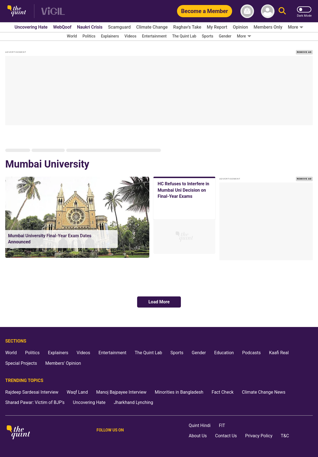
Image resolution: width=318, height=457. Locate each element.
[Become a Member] (204, 11)
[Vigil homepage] (53, 11)
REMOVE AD (304, 52)
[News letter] (247, 11)
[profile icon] (268, 11)
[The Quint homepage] (16, 11)
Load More (159, 301)
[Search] (282, 11)
